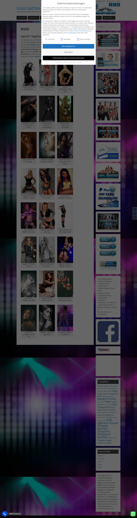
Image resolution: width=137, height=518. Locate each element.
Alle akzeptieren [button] (68, 46)
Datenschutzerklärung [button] (69, 62)
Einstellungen (72, 33)
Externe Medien (83, 39)
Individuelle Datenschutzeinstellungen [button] (68, 58)
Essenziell (50, 39)
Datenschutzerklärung (81, 31)
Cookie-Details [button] (59, 62)
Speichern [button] (68, 52)
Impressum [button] (79, 62)
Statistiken (66, 39)
